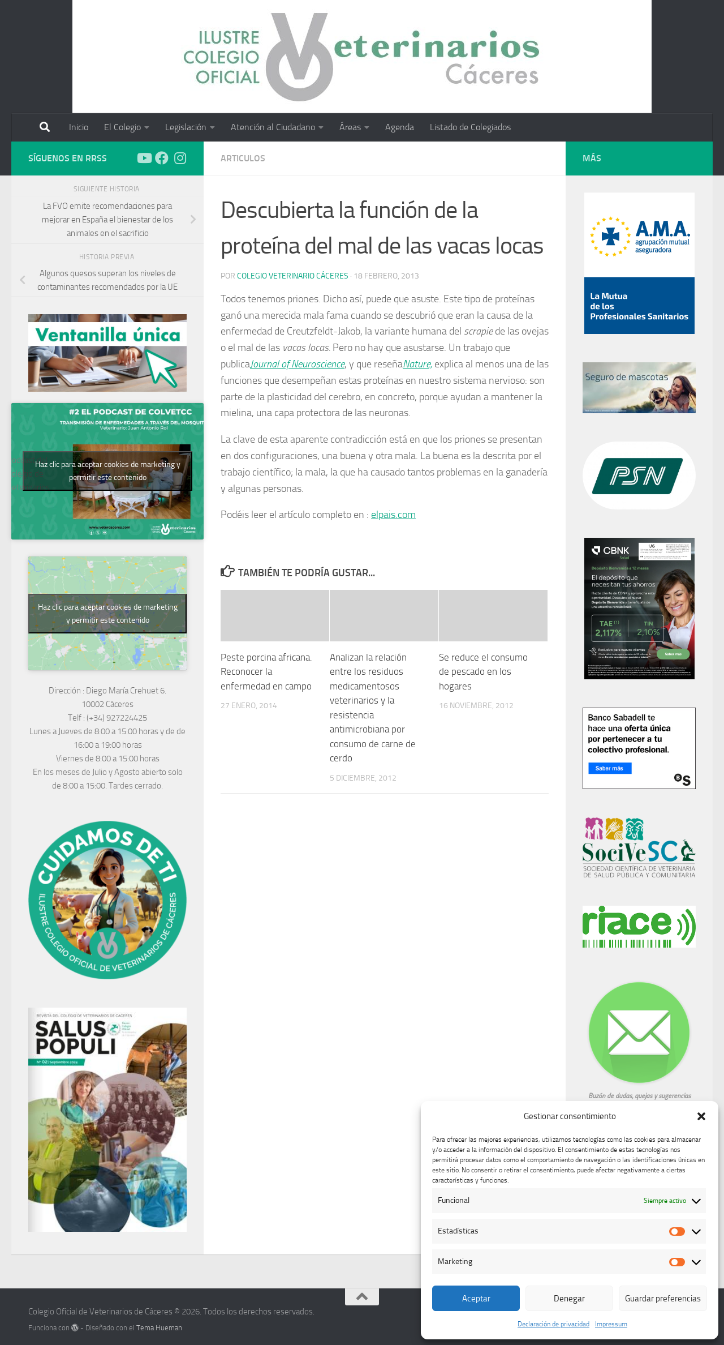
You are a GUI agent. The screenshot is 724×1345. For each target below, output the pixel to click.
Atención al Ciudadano (273, 127)
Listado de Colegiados (470, 127)
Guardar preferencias (663, 1298)
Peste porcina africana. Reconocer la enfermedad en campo (266, 672)
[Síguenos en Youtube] (143, 158)
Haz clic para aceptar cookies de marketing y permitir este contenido (107, 471)
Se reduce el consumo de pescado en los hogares (483, 672)
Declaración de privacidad (553, 1324)
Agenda (399, 127)
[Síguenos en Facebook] (162, 158)
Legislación (185, 127)
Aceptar (476, 1298)
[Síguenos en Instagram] (180, 158)
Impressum (611, 1324)
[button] (701, 1116)
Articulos (243, 158)
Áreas (350, 127)
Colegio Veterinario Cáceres (292, 276)
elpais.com (393, 514)
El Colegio (122, 127)
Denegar (569, 1298)
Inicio (78, 127)
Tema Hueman (159, 1327)
